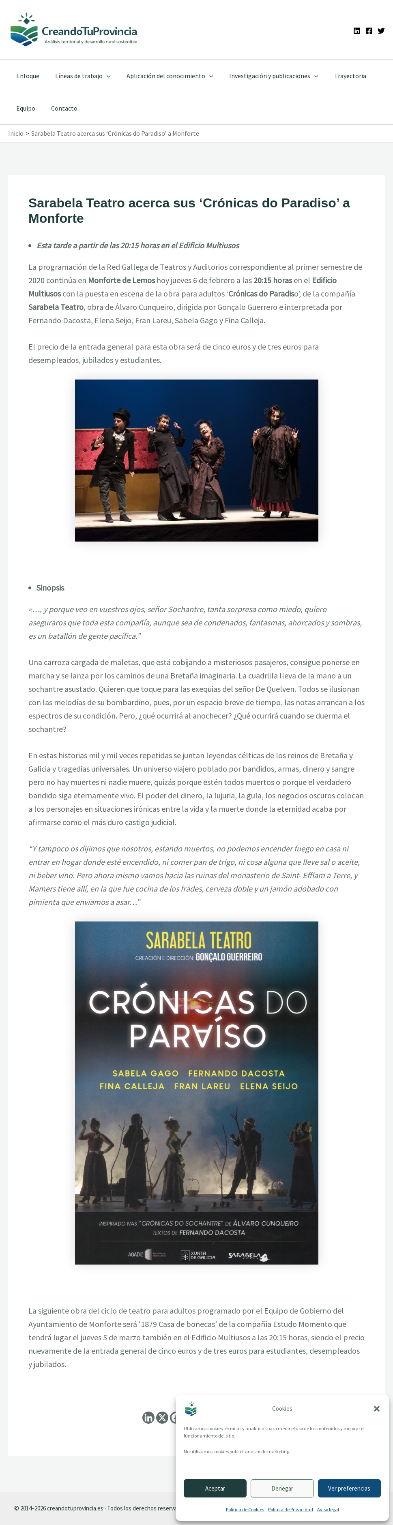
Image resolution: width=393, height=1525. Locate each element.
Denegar (282, 1488)
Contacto (60, 108)
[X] (162, 1418)
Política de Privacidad (290, 1509)
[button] (377, 1409)
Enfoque (26, 76)
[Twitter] (381, 30)
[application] (102, 76)
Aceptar (215, 1488)
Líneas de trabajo (78, 76)
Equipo (24, 108)
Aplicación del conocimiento (162, 76)
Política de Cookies (245, 1509)
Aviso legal (328, 1509)
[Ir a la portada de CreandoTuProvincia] (74, 29)
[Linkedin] (357, 30)
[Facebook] (369, 30)
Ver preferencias (349, 1488)
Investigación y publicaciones (263, 76)
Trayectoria (337, 76)
